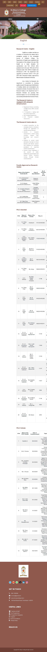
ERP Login (23, 5)
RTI (16, 5)
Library (31, 2)
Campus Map (10, 5)
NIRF (10, 2)
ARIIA (15, 2)
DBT (5, 2)
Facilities (37, 2)
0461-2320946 (13, 593)
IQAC (25, 2)
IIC (42, 2)
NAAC (20, 2)
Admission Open (32, 5)
